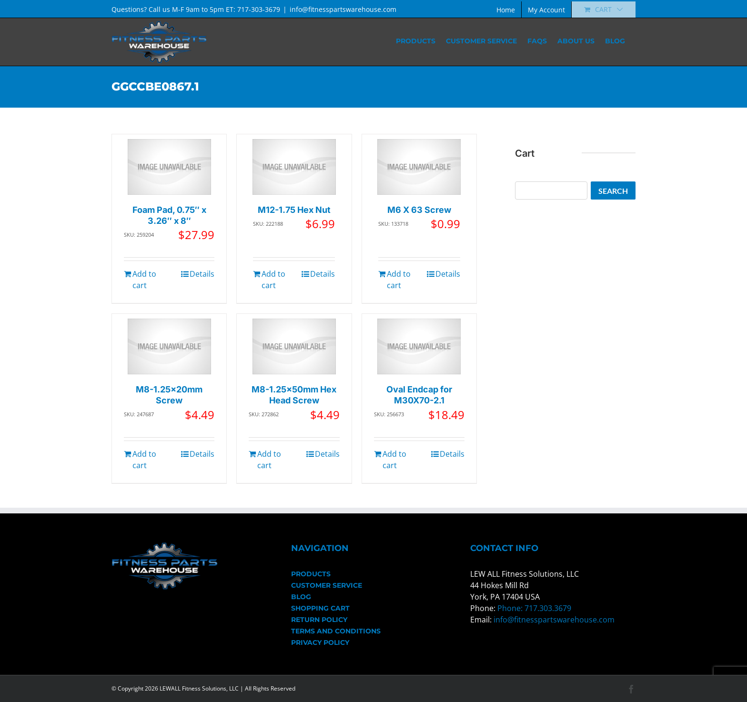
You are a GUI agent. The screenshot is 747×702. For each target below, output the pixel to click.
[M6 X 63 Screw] (419, 167)
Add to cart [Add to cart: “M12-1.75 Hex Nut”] (273, 280)
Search (613, 190)
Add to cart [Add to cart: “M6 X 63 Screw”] (399, 280)
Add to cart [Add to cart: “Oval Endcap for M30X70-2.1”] (394, 460)
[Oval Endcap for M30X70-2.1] (419, 346)
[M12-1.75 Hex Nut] (294, 167)
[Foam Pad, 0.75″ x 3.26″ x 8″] (169, 167)
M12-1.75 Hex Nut (294, 210)
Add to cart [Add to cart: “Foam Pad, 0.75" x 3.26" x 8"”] (144, 280)
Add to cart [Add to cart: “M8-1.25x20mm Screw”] (144, 460)
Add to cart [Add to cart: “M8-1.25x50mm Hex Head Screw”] (269, 460)
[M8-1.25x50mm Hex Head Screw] (294, 346)
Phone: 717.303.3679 (534, 608)
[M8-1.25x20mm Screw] (169, 346)
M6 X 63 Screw (419, 210)
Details (202, 274)
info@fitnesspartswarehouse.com (343, 9)
